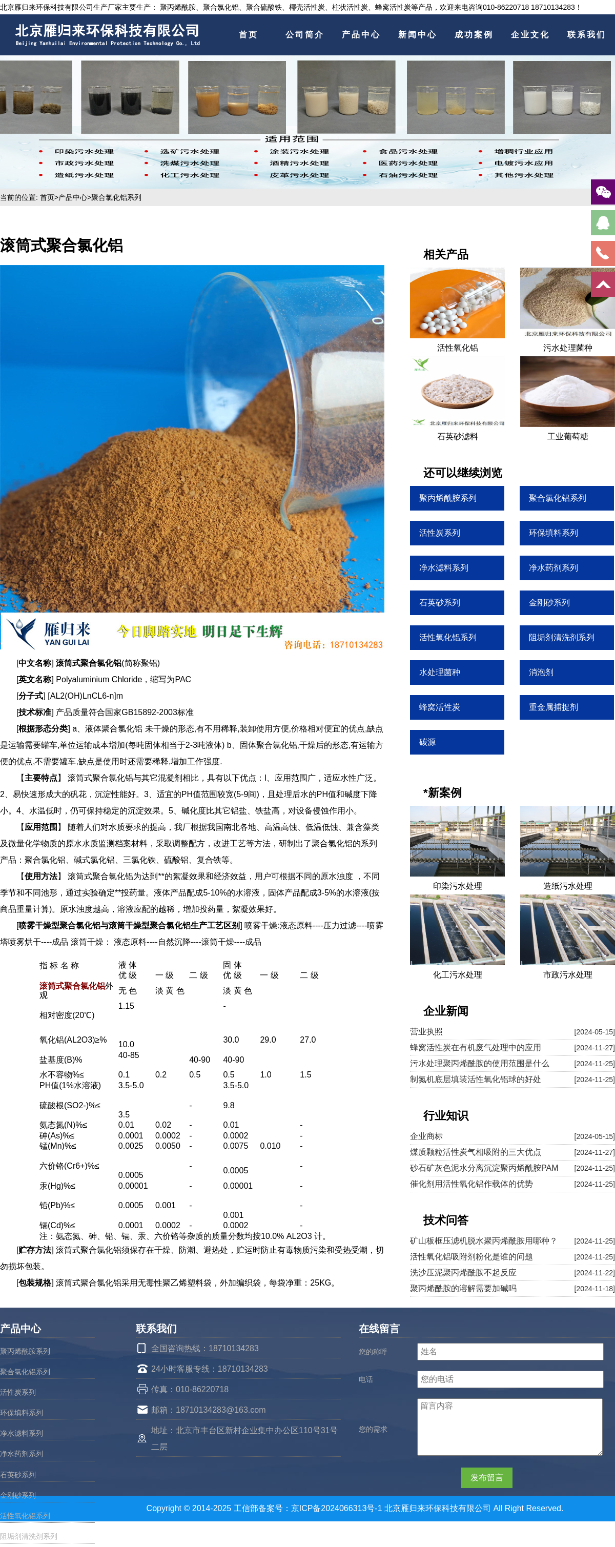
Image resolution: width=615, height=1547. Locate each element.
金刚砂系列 (18, 1495)
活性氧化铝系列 (25, 1516)
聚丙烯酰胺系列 (25, 1351)
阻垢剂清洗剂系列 (28, 1536)
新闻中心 (417, 34)
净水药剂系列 (21, 1454)
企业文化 (530, 34)
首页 (248, 34)
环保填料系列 (21, 1413)
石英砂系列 (18, 1475)
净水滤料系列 (21, 1433)
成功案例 (474, 34)
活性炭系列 (18, 1392)
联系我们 (586, 34)
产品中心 (361, 34)
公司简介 (304, 34)
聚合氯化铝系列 (116, 197)
